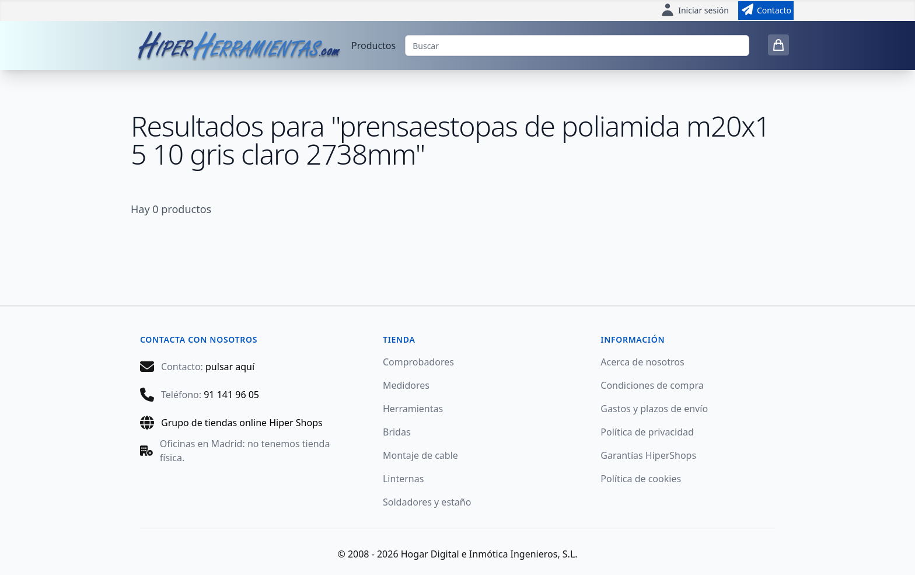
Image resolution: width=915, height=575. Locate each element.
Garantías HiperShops (648, 455)
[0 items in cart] (778, 44)
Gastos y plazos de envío (654, 408)
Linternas (403, 478)
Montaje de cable (420, 455)
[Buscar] (577, 45)
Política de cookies (640, 478)
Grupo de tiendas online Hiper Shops (242, 422)
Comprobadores (418, 362)
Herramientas (413, 408)
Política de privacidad (647, 432)
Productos (373, 45)
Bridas (397, 432)
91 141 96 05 (231, 394)
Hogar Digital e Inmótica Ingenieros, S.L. (489, 554)
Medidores (406, 385)
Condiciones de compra (651, 385)
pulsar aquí (229, 366)
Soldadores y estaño (427, 502)
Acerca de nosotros (642, 362)
